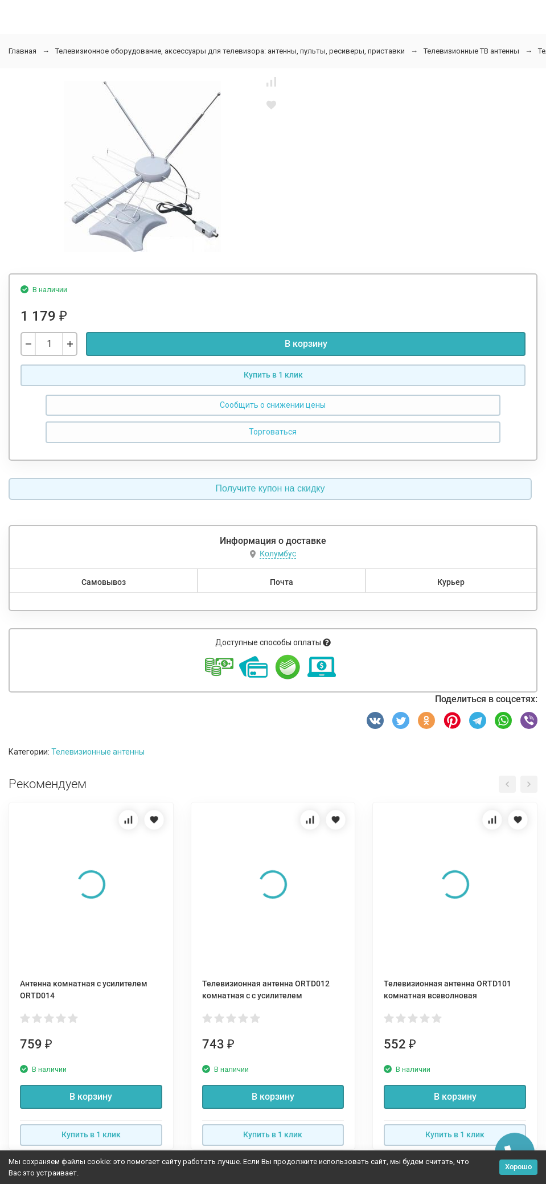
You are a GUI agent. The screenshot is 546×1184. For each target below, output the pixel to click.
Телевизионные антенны (98, 751)
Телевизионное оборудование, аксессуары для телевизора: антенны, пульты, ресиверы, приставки (230, 51)
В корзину (306, 343)
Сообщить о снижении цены (273, 404)
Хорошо (518, 1166)
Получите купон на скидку (270, 488)
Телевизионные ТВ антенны (471, 51)
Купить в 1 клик (273, 374)
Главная (22, 51)
